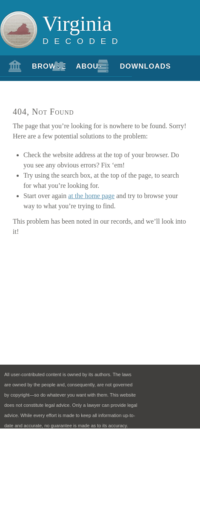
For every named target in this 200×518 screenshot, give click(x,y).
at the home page (91, 195)
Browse (38, 66)
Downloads (126, 66)
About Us (82, 69)
